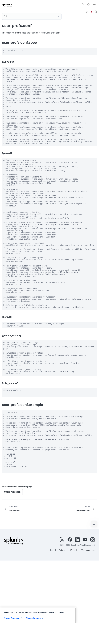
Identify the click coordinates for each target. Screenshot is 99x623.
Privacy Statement (12, 618)
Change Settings (33, 618)
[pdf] (96, 11)
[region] (38, 615)
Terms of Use (88, 613)
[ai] (91, 11)
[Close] (72, 611)
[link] (87, 11)
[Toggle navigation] (94, 586)
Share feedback (12, 555)
